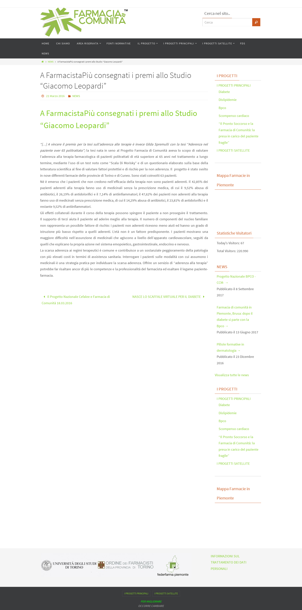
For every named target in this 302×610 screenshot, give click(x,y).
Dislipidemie (228, 99)
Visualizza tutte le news (232, 375)
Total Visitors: (227, 251)
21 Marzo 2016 (55, 96)
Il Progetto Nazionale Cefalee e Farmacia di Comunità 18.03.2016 (76, 299)
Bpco (222, 108)
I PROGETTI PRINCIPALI (234, 85)
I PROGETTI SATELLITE (233, 150)
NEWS (50, 61)
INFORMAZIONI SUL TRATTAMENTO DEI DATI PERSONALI (228, 562)
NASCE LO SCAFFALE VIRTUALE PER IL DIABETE (169, 296)
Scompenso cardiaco (234, 115)
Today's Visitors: (229, 243)
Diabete (224, 92)
